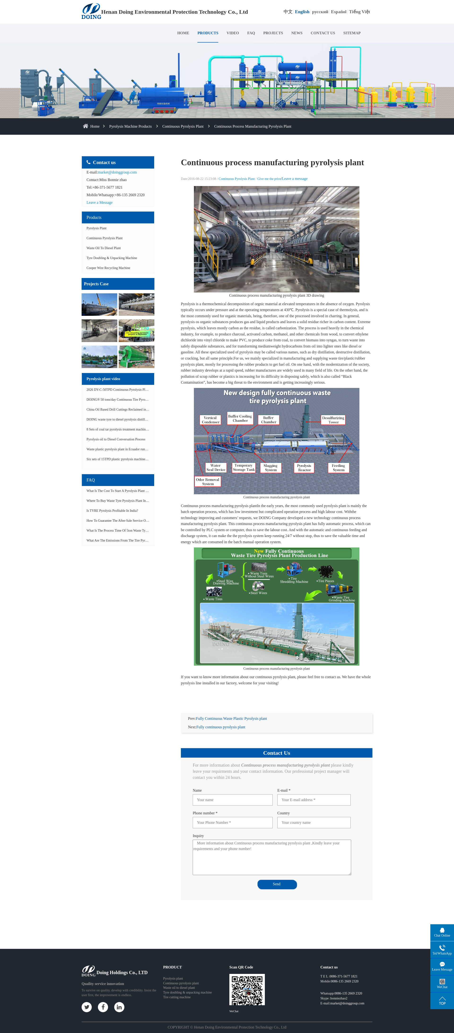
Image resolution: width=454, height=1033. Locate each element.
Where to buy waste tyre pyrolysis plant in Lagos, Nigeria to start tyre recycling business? (150, 501)
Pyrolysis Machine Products (130, 126)
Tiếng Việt (359, 11)
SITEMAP (352, 33)
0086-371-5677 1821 (344, 970)
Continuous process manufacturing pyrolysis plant (252, 126)
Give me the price (269, 179)
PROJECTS (273, 33)
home (95, 126)
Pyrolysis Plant (96, 228)
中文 (288, 11)
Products (94, 217)
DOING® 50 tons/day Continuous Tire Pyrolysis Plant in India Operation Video (140, 399)
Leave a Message (100, 202)
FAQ (251, 33)
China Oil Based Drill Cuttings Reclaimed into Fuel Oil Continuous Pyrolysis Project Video (147, 409)
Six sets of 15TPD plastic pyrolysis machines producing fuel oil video (133, 459)
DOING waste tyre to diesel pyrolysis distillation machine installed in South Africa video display (151, 419)
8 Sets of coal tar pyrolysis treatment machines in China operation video (134, 429)
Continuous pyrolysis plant (181, 977)
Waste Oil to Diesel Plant (104, 248)
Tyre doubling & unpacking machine (112, 258)
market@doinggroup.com (117, 172)
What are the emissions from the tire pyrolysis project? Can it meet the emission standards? (151, 540)
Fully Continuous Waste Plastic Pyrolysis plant (231, 713)
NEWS (296, 33)
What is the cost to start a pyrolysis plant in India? (122, 491)
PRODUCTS (207, 33)
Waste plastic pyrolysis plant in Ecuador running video (123, 449)
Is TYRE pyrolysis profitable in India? (112, 510)
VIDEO (233, 33)
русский (320, 11)
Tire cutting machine (177, 991)
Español (338, 11)
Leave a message (295, 179)
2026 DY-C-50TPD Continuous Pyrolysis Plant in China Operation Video (135, 389)
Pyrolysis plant (173, 973)
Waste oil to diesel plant (179, 982)
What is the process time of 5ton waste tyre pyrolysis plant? (128, 530)
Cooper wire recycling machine (108, 268)
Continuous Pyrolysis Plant (183, 126)
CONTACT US (323, 33)
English (302, 11)
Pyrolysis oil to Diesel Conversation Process (116, 439)
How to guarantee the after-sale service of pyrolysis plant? (128, 520)
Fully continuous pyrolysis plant (220, 721)
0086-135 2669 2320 (344, 975)
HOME (183, 33)
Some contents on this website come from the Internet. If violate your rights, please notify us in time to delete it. (227, 1030)
